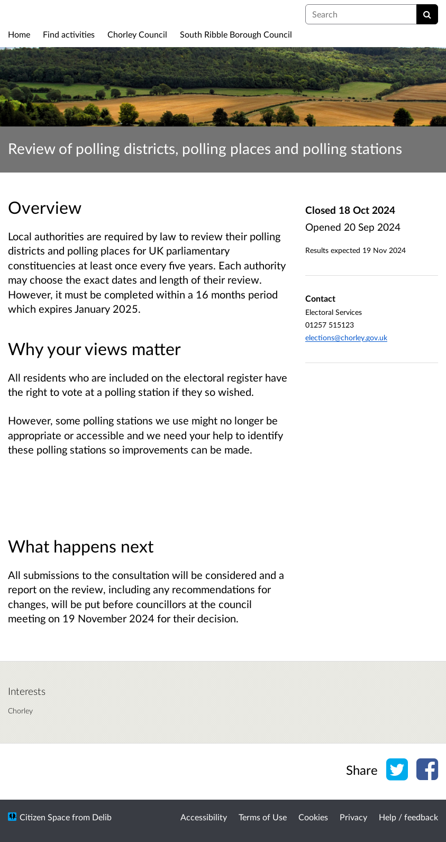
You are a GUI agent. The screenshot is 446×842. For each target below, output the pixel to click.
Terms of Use (263, 817)
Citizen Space (45, 817)
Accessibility (203, 817)
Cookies (313, 817)
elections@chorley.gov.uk (346, 337)
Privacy (353, 817)
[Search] (427, 14)
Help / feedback (408, 817)
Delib (102, 817)
